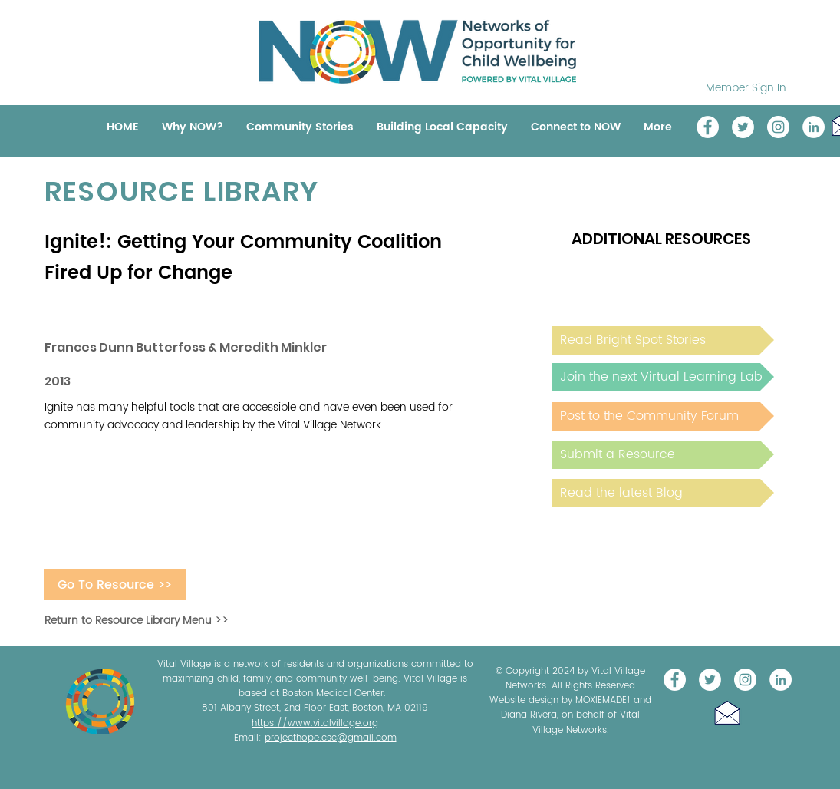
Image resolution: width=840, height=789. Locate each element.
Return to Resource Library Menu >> (136, 620)
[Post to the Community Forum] (663, 416)
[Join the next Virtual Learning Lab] (663, 377)
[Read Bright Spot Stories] (663, 340)
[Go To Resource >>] (115, 584)
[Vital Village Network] (708, 127)
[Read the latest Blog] (663, 493)
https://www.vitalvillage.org (315, 723)
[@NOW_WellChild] (743, 127)
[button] (727, 712)
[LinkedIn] (813, 127)
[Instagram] (778, 127)
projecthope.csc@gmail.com (331, 738)
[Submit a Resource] (663, 455)
